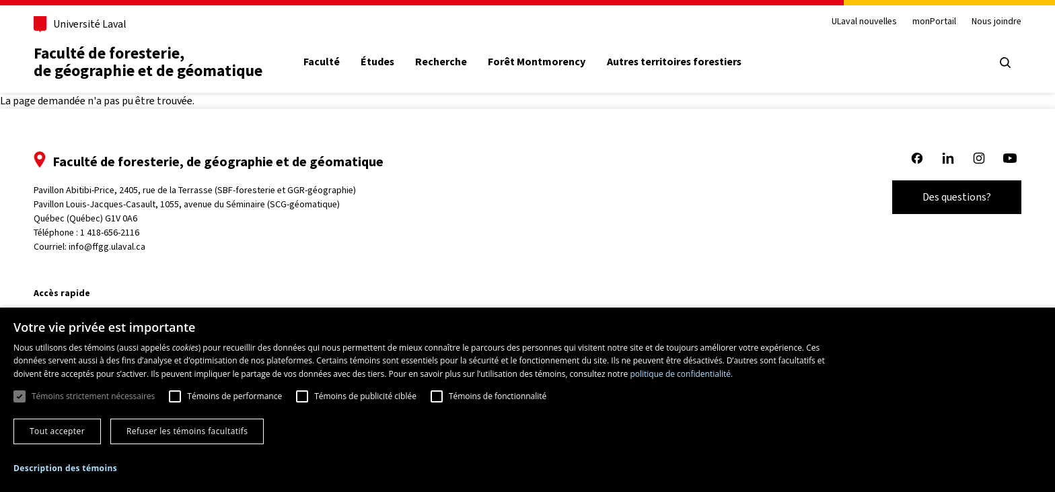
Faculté (321, 62)
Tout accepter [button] (57, 431)
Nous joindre (996, 22)
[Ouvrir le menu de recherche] (1005, 62)
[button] (65, 468)
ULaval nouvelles (864, 22)
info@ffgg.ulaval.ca (107, 246)
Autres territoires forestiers (674, 62)
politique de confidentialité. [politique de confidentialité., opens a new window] (681, 374)
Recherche (441, 62)
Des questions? (956, 197)
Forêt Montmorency (536, 62)
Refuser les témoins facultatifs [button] (187, 431)
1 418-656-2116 (109, 232)
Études (377, 62)
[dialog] (527, 400)
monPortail (934, 22)
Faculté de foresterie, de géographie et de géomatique (148, 62)
